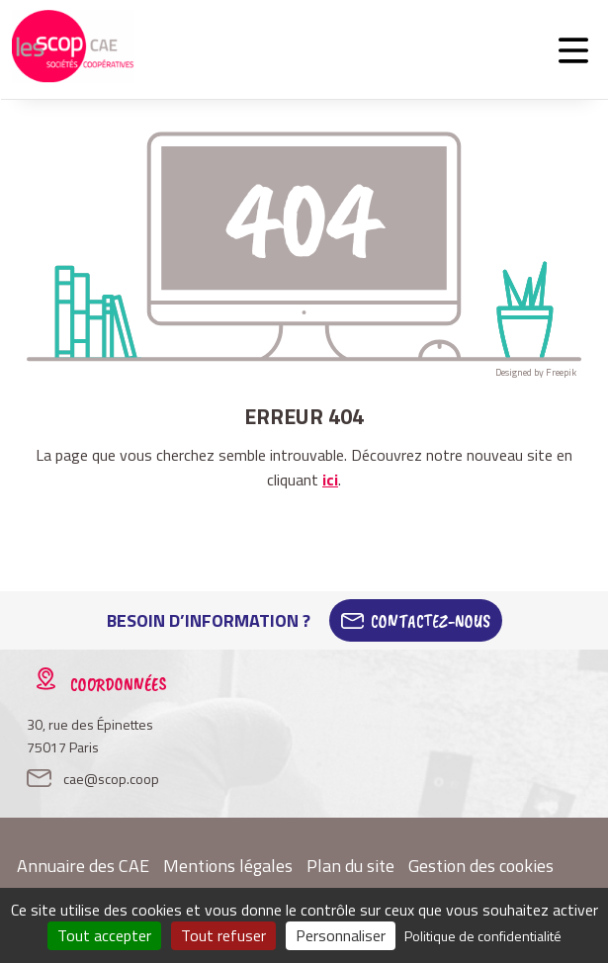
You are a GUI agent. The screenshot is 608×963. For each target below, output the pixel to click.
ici (330, 479)
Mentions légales (228, 865)
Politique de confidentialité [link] (483, 935)
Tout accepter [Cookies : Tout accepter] (104, 935)
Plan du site (350, 865)
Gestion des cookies (481, 865)
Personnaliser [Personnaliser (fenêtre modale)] (341, 935)
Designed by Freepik (535, 372)
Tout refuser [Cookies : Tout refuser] (223, 935)
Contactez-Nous (430, 621)
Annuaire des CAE (83, 865)
